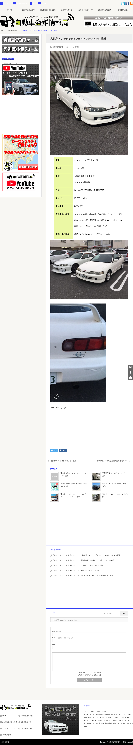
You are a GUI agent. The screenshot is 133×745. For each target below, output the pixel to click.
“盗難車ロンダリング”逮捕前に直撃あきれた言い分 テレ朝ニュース (106, 720)
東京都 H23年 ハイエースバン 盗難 (115, 495)
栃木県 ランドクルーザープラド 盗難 (115, 485)
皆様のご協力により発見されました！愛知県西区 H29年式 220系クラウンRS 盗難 (83, 560)
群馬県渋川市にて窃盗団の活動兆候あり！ (110, 461)
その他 (44, 3)
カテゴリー (7, 3)
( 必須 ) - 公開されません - (63, 638)
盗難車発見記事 (22, 3)
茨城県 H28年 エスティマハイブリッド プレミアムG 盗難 (73, 495)
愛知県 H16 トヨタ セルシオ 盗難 (65, 461)
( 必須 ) (56, 631)
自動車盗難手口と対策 (48, 10)
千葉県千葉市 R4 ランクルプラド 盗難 (115, 474)
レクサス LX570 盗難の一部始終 (95, 711)
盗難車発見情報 (66, 10)
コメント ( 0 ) (124, 612)
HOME (9, 10)
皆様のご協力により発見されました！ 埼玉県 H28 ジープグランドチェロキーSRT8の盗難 (86, 555)
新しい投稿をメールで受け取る (90, 675)
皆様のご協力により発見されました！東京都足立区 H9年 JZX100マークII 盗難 (83, 575)
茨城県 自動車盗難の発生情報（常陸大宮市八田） (73, 485)
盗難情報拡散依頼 (104, 10)
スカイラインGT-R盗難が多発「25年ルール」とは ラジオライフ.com (107, 714)
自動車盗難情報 (14, 30)
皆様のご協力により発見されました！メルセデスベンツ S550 (76, 570)
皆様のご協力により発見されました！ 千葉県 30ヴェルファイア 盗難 (78, 565)
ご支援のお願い (123, 10)
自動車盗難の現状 (28, 10)
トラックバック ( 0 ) (110, 612)
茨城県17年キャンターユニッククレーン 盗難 (73, 474)
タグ (34, 3)
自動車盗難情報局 (114, 742)
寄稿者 (77, 47)
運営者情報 (3, 742)
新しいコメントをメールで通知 (90, 673)
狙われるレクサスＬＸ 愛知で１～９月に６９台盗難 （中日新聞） (107, 717)
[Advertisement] (89, 427)
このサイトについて (85, 10)
